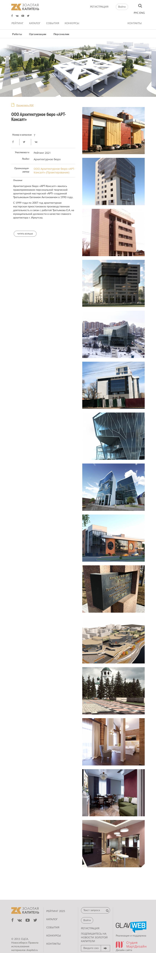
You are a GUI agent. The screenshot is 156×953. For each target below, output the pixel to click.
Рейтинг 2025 (55, 911)
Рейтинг (17, 23)
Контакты (134, 23)
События (52, 23)
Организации (37, 34)
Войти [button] (122, 7)
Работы (17, 34)
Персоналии (61, 34)
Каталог (35, 23)
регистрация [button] (90, 928)
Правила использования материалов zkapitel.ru (24, 947)
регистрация (99, 7)
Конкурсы (72, 23)
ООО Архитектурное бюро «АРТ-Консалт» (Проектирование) (54, 170)
